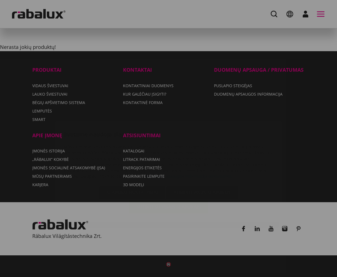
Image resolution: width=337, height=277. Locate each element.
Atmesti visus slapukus (202, 159)
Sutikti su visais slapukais (168, 173)
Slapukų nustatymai (132, 159)
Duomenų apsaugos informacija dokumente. (189, 142)
